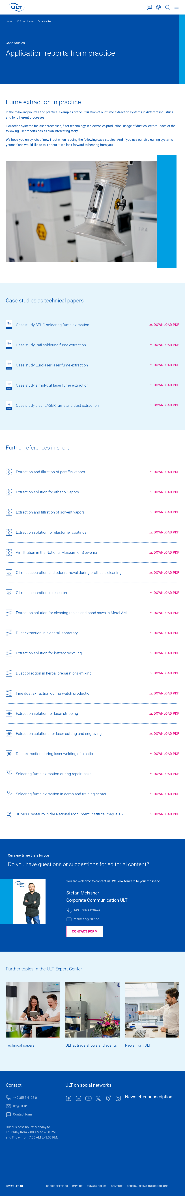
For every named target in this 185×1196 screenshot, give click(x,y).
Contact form (149, 7)
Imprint (77, 1186)
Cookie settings (57, 1186)
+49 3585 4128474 (87, 910)
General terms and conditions (147, 1186)
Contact (116, 1186)
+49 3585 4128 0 (25, 1098)
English (158, 7)
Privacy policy (97, 1186)
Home (9, 21)
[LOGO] (16, 7)
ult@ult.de (20, 1106)
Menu (176, 7)
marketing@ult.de (86, 919)
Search (167, 7)
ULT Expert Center (25, 21)
